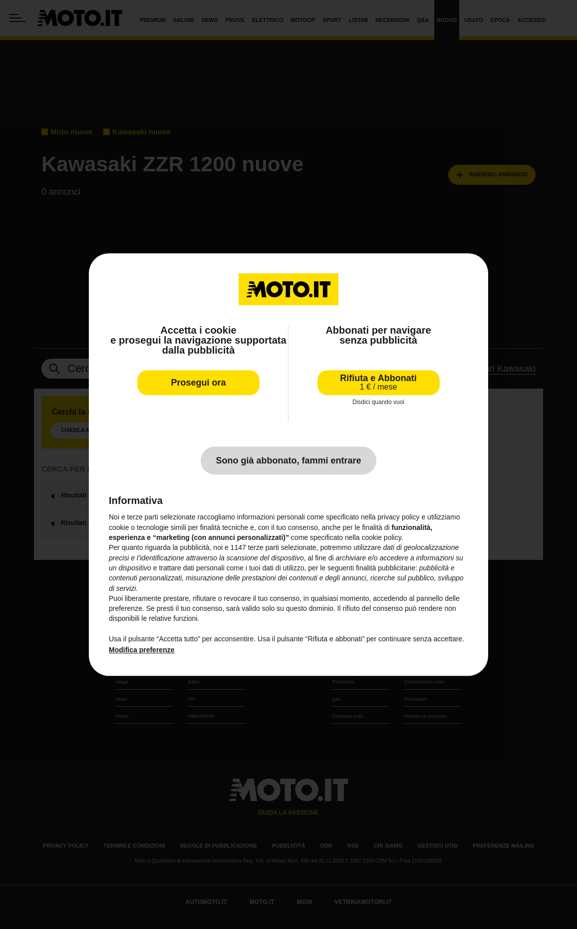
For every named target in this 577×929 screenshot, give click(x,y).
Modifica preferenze (141, 650)
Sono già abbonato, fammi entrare (288, 461)
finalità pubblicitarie (385, 568)
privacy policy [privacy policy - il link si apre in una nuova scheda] (399, 517)
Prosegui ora (198, 383)
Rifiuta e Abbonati (378, 382)
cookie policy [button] (381, 537)
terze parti (263, 548)
